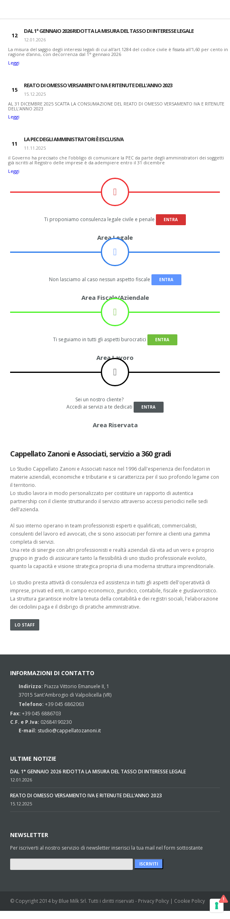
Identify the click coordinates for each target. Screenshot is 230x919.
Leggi (13, 63)
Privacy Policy (153, 900)
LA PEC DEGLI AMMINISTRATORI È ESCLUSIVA (74, 139)
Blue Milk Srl (72, 900)
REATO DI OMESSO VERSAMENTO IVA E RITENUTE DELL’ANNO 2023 (98, 85)
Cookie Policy (189, 900)
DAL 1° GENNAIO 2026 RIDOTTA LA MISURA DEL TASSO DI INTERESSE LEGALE (109, 30)
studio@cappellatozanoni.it (69, 730)
